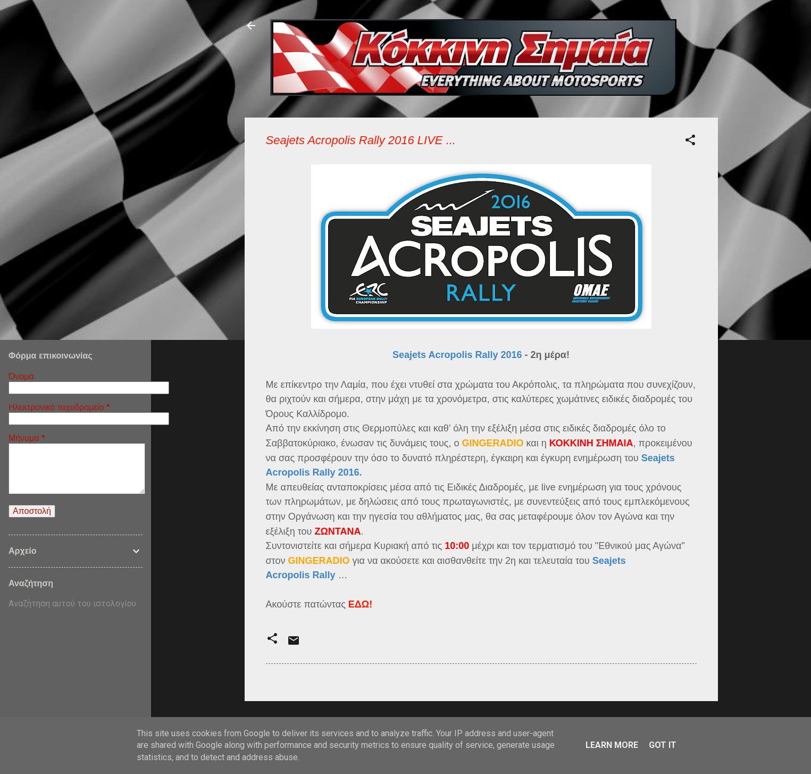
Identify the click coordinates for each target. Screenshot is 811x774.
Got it (662, 745)
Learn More (612, 745)
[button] (690, 142)
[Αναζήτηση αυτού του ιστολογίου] (76, 604)
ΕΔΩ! (360, 604)
